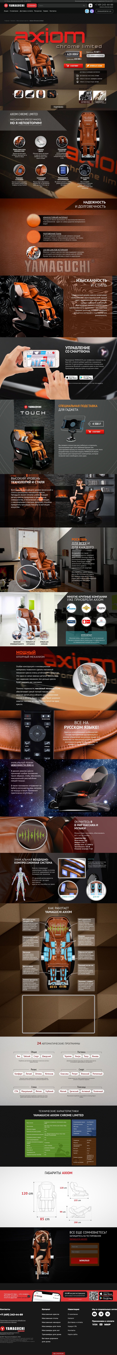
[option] (18, 94)
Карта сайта (72, 1334)
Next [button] (57, 94)
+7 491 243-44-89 (104, 5)
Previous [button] (13, 94)
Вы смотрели (58, 1354)
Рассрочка (38, 11)
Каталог (71, 1318)
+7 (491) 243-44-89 (11, 1314)
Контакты (53, 11)
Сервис (45, 11)
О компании (14, 11)
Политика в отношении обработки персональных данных (13, 1321)
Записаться (84, 1260)
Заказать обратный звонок (106, 6)
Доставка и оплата (26, 11)
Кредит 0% (72, 1326)
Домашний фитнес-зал (104, 11)
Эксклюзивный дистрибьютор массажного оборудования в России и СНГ (94, 1)
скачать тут (100, 383)
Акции (6, 11)
